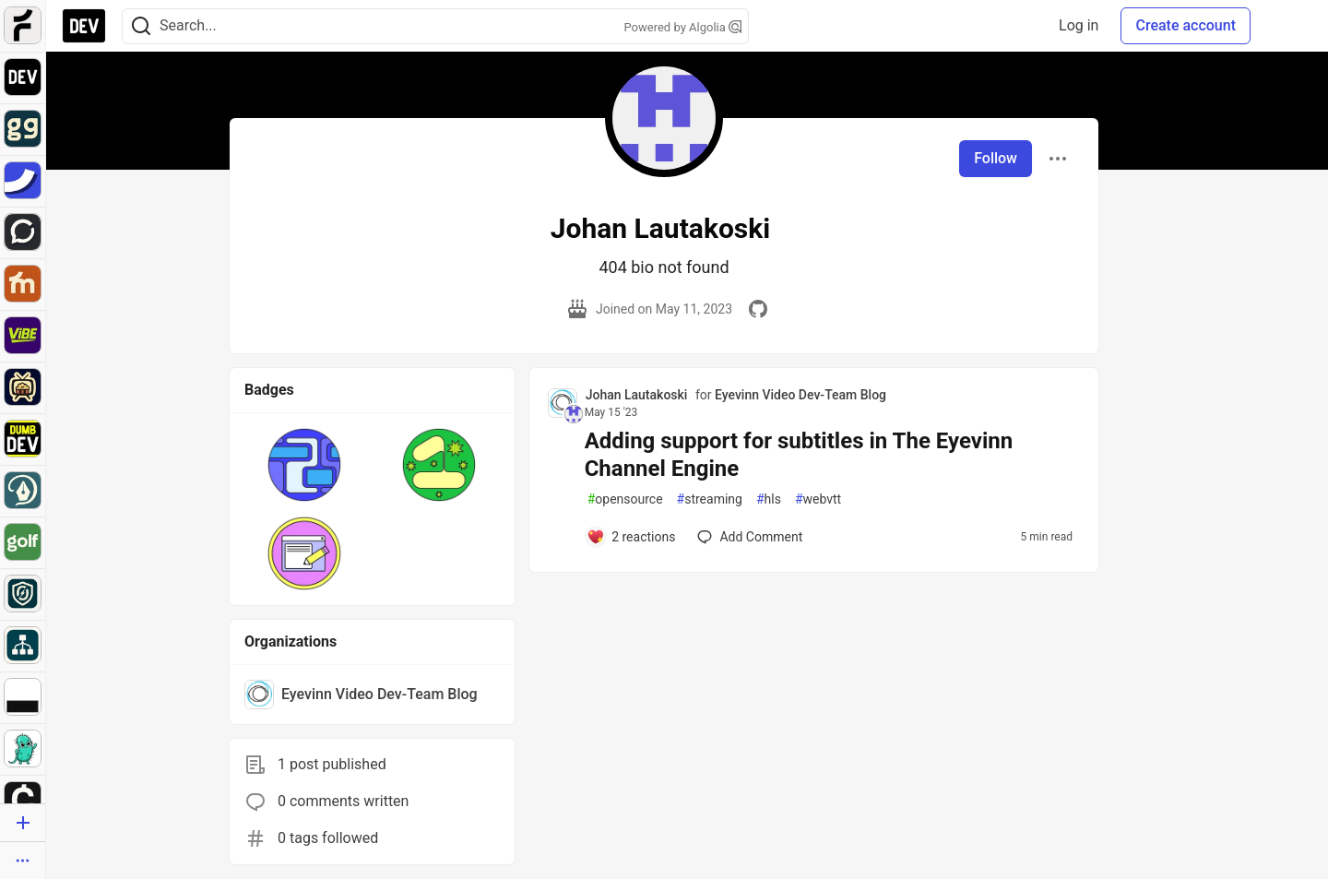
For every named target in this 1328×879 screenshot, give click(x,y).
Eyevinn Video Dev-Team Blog (800, 394)
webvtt (818, 499)
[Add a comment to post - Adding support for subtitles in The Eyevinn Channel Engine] (631, 536)
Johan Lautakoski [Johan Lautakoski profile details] (637, 394)
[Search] (141, 26)
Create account (1185, 25)
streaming (709, 499)
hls (768, 499)
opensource (625, 499)
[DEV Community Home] (84, 25)
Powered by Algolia (682, 27)
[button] (304, 465)
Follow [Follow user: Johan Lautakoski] (995, 158)
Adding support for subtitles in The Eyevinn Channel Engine (799, 454)
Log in (1078, 25)
